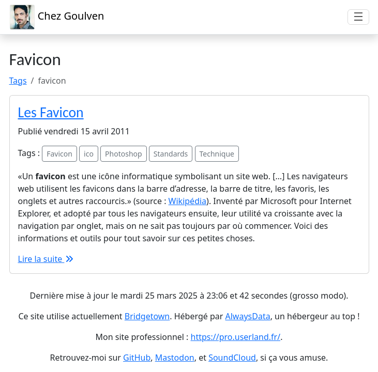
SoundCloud (232, 357)
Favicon (59, 154)
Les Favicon (51, 112)
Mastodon (174, 357)
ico (89, 154)
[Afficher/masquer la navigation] (358, 17)
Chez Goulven (56, 17)
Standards (171, 154)
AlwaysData (247, 316)
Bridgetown (147, 316)
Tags (18, 80)
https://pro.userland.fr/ (236, 337)
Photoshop (123, 154)
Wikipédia (188, 201)
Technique (217, 154)
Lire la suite (46, 259)
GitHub (136, 357)
